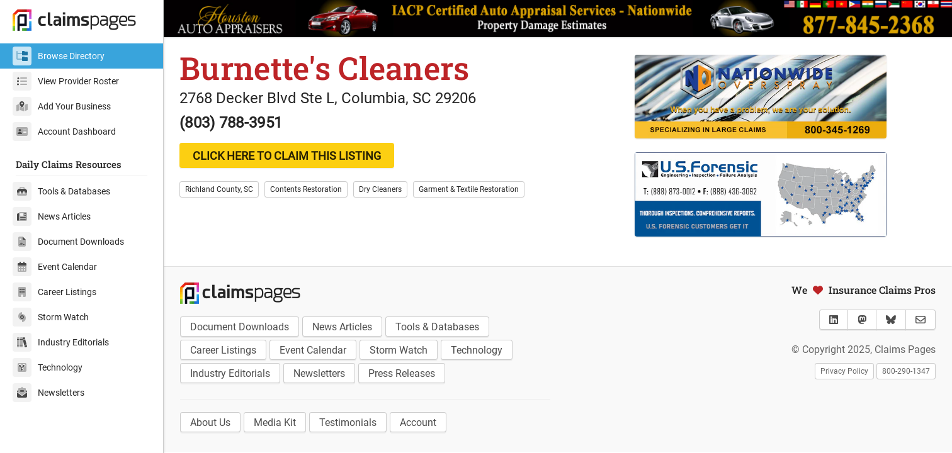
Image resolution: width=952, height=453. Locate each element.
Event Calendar (55, 266)
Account (418, 422)
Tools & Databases (61, 191)
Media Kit (275, 422)
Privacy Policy (844, 371)
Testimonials (348, 422)
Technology (47, 367)
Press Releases (401, 373)
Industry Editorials (61, 342)
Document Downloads (68, 241)
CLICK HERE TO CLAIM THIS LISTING (287, 155)
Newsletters (48, 392)
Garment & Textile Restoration (469, 189)
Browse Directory (59, 56)
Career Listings (54, 291)
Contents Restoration (306, 189)
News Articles (52, 216)
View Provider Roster (66, 81)
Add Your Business (62, 106)
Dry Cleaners (380, 189)
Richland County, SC (219, 189)
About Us (210, 422)
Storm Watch (51, 317)
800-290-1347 (906, 371)
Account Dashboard (64, 131)
